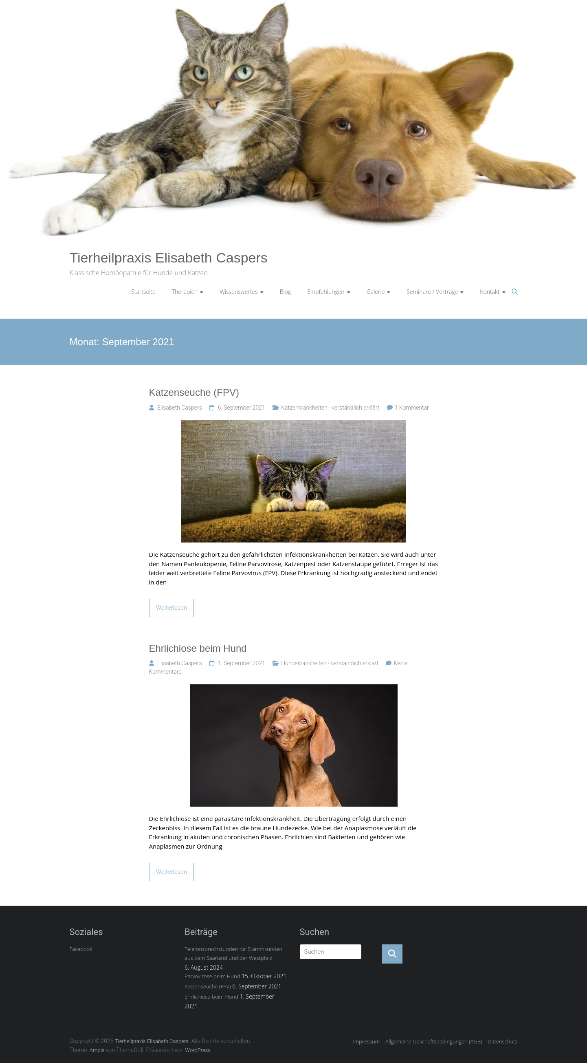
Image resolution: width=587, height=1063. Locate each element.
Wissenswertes (238, 292)
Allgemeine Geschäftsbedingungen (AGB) (433, 1041)
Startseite (143, 292)
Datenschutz (502, 1041)
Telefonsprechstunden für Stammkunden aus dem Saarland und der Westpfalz (233, 953)
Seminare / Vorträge (432, 292)
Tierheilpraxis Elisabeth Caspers (169, 257)
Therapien (185, 292)
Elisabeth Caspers (179, 407)
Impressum (366, 1041)
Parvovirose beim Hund (212, 976)
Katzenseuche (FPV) (194, 392)
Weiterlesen (171, 607)
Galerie (376, 292)
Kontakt (489, 292)
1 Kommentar (412, 407)
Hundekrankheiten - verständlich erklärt (329, 663)
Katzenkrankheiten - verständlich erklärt (330, 407)
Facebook (81, 949)
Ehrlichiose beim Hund (198, 648)
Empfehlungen (326, 292)
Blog (285, 292)
